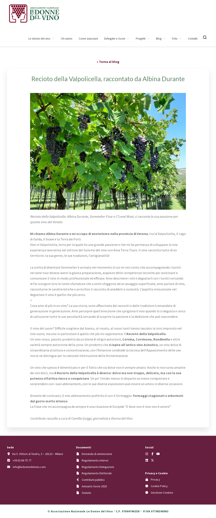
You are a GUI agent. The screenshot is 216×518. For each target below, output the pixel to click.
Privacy (155, 479)
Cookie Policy (159, 486)
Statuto (86, 493)
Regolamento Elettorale (97, 473)
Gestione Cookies (162, 492)
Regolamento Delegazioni (98, 467)
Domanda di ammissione (97, 454)
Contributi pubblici (93, 480)
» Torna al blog (108, 62)
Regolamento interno (95, 460)
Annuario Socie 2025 (94, 486)
